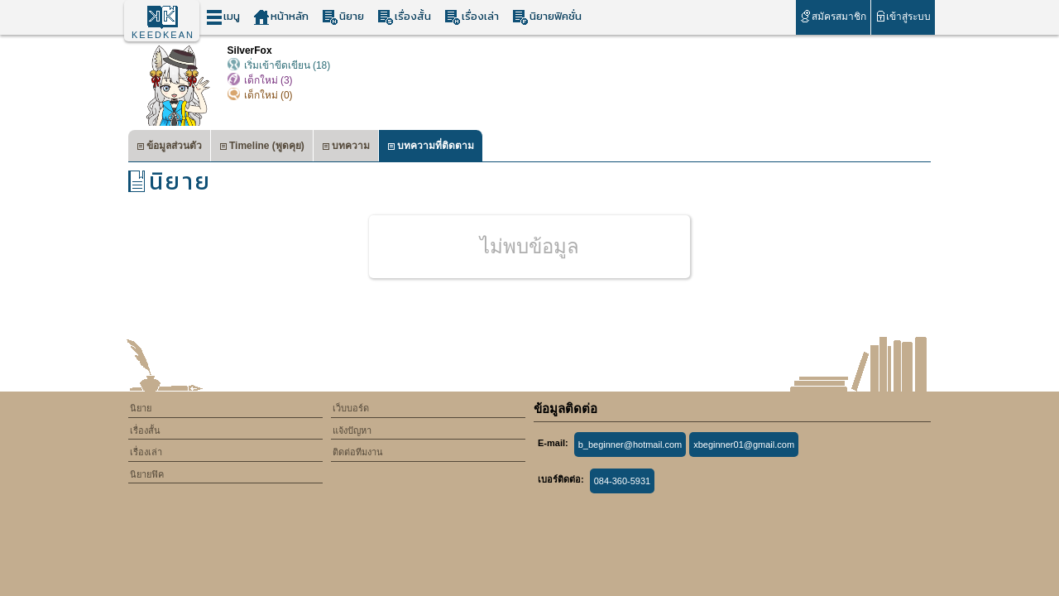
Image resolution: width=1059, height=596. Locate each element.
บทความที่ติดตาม (430, 148)
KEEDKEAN (163, 35)
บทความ (346, 148)
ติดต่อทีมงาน (358, 452)
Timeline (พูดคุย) (261, 148)
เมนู (223, 17)
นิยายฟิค (147, 474)
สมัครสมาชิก (832, 16)
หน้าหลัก (281, 17)
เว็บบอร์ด (351, 408)
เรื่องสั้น (404, 17)
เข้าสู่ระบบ (903, 16)
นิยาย (343, 17)
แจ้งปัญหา (352, 430)
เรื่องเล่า (471, 17)
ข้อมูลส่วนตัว (169, 148)
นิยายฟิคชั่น (547, 17)
